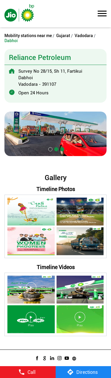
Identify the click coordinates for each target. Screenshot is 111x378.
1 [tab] (49, 148)
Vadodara (84, 35)
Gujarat (63, 35)
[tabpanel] (55, 134)
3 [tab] (61, 148)
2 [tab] (55, 148)
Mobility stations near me (28, 35)
